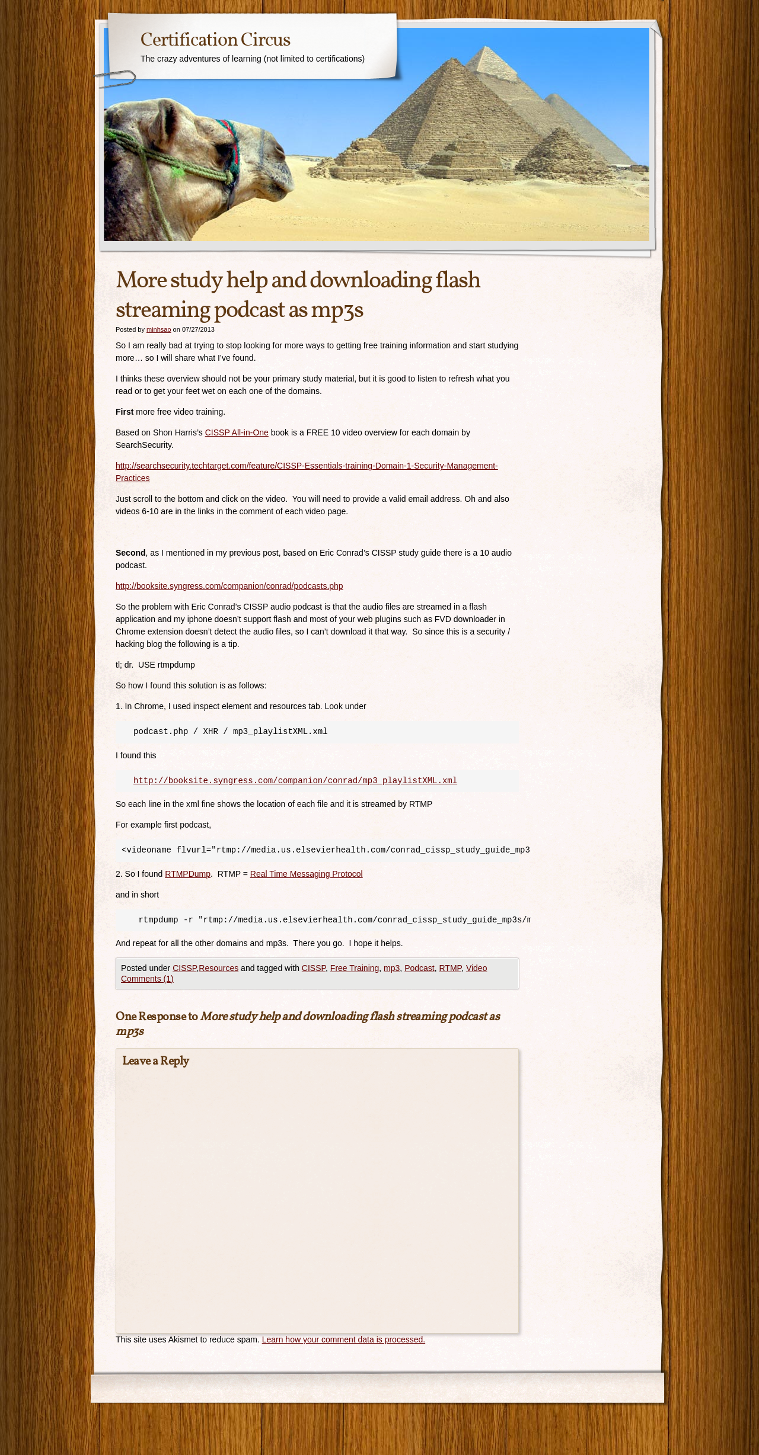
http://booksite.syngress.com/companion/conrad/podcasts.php (229, 586)
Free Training (354, 968)
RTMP (450, 968)
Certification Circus (216, 41)
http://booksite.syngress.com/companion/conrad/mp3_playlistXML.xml (295, 781)
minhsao (158, 329)
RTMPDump (188, 874)
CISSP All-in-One (237, 432)
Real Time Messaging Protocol (306, 874)
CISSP (184, 968)
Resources (218, 968)
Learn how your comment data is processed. (343, 1339)
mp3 (392, 968)
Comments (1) (147, 978)
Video (476, 968)
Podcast (419, 968)
